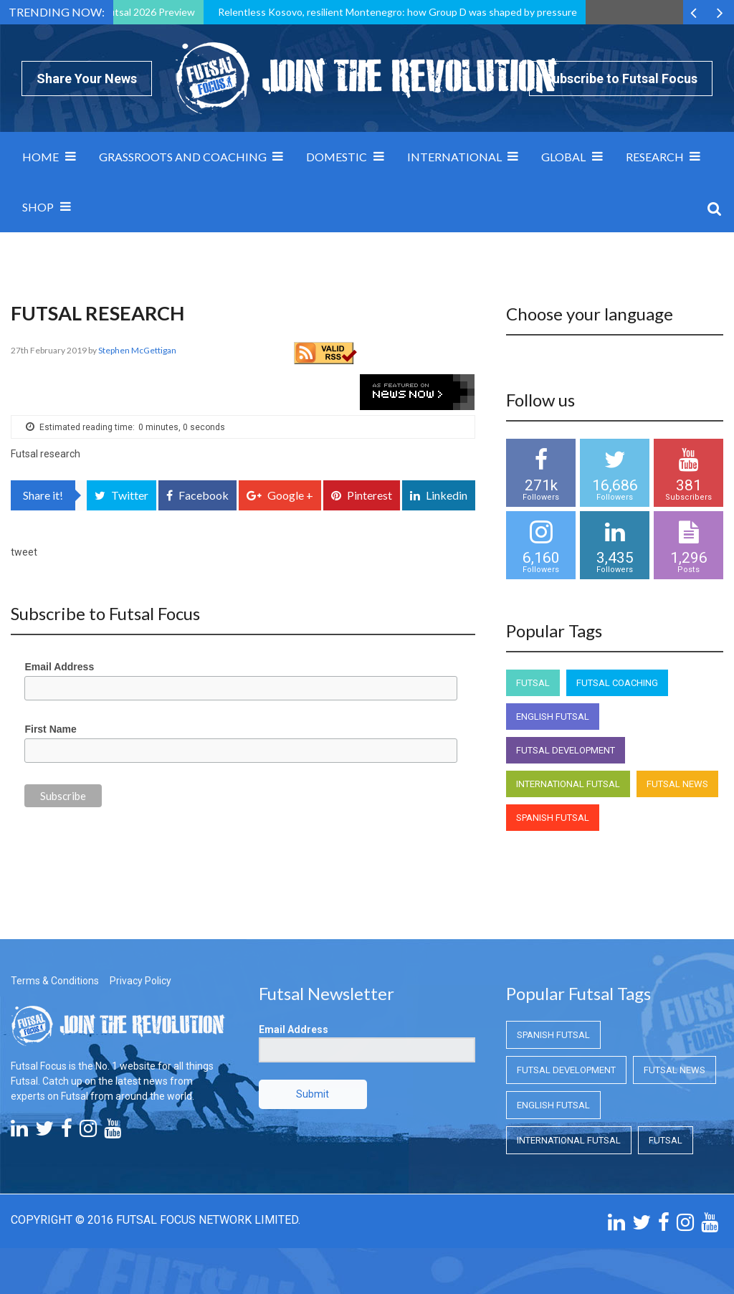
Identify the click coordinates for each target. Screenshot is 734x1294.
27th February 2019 (49, 350)
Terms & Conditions (55, 980)
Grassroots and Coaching (183, 156)
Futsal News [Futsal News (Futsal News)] (677, 784)
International (454, 156)
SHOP (38, 207)
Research (655, 156)
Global (563, 156)
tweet (24, 552)
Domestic (336, 156)
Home (40, 156)
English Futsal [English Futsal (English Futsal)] (552, 716)
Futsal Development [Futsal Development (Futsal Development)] (565, 750)
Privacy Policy (140, 980)
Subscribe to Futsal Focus (620, 78)
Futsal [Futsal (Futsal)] (533, 682)
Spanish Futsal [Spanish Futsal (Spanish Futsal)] (552, 817)
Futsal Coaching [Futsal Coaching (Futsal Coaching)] (617, 682)
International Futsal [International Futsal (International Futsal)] (568, 784)
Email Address (59, 666)
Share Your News (87, 78)
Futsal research (45, 454)
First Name (50, 729)
